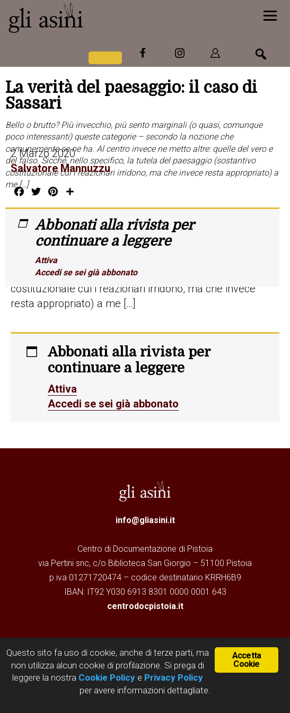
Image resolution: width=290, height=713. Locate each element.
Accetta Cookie (246, 659)
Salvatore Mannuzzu (60, 168)
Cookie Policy (105, 677)
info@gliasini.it (145, 520)
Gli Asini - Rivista (87, 17)
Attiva (46, 260)
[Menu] (270, 14)
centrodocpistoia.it (145, 606)
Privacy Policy (173, 677)
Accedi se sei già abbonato (86, 272)
